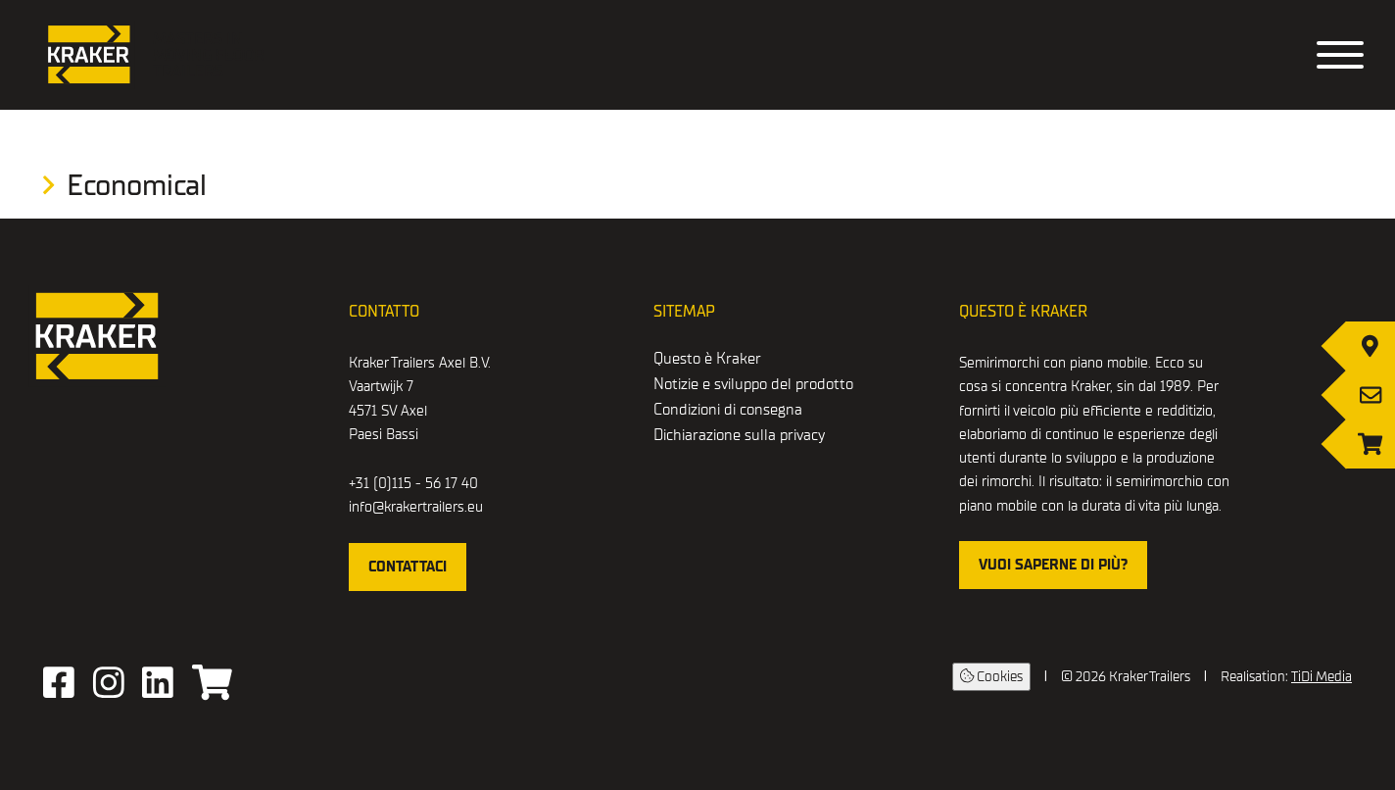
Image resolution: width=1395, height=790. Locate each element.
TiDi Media (1321, 676)
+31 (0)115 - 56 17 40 (413, 483)
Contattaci (407, 566)
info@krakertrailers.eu (416, 507)
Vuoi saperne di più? (1053, 564)
